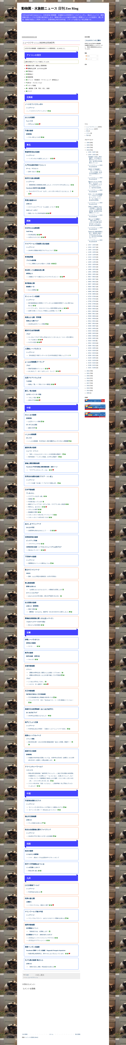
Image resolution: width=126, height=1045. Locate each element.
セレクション (90, 129)
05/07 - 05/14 (92, 323)
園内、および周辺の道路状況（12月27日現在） (42, 576)
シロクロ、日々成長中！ (35, 684)
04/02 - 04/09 (92, 336)
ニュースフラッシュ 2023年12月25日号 (95, 228)
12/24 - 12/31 (92, 154)
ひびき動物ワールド (32, 885)
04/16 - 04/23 (92, 331)
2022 (88, 371)
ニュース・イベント (32, 451)
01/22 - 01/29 (92, 360)
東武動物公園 (30, 283)
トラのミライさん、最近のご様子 (38, 905)
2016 (88, 385)
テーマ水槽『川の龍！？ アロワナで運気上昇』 (42, 483)
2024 (88, 147)
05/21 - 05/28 (92, 318)
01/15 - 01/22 (92, 363)
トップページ (30, 108)
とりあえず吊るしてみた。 (36, 681)
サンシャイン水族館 (32, 296)
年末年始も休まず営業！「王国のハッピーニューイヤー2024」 (47, 729)
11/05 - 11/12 (92, 259)
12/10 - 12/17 (92, 247)
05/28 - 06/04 (92, 316)
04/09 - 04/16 (92, 333)
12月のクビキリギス (34, 237)
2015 (88, 388)
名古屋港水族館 (30, 602)
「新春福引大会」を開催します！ (38, 931)
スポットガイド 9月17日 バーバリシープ (40, 515)
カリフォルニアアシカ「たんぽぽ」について (41, 207)
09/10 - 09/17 (92, 279)
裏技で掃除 (31, 609)
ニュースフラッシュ (33, 977)
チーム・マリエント (32, 168)
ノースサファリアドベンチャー (37, 111)
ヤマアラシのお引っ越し (35, 496)
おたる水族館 (30, 117)
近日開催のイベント (32, 928)
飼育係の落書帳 (31, 643)
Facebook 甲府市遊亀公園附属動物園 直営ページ (41, 467)
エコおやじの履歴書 (32, 854)
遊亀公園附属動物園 (32, 463)
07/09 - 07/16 (92, 301)
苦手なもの (31, 124)
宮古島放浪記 (32, 234)
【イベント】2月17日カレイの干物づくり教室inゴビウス (45, 807)
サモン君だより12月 (34, 137)
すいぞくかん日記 (31, 424)
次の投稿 (24, 1034)
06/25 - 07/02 (92, 306)
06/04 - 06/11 (92, 313)
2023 (88, 150)
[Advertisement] (56, 29)
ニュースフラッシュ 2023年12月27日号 (95, 203)
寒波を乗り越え (33, 870)
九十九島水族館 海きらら (34, 960)
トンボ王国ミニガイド (33, 867)
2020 (88, 375)
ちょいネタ (29, 121)
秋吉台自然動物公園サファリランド (38, 830)
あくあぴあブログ (31, 712)
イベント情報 (30, 739)
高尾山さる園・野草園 (33, 317)
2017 (88, 383)
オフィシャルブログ (32, 593)
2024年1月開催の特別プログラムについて (41, 250)
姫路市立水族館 (30, 751)
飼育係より (29, 273)
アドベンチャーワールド (34, 767)
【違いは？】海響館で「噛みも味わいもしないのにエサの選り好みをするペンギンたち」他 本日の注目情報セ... (95, 222)
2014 (88, 390)
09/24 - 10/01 (92, 274)
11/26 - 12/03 (92, 252)
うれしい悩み (32, 397)
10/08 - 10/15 (92, 269)
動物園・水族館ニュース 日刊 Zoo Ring (49, 8)
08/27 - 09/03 (92, 284)
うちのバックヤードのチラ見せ (35, 621)
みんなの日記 (30, 527)
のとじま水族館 (30, 415)
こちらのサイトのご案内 (93, 40)
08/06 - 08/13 (92, 291)
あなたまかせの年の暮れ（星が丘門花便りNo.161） (44, 596)
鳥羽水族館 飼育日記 (33, 656)
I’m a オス (31, 659)
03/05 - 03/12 (92, 345)
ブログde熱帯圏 (31, 260)
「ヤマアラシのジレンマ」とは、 (38, 470)
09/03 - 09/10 (92, 281)
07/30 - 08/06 (92, 294)
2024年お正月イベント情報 (36, 324)
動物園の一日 (30, 286)
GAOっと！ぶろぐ (32, 210)
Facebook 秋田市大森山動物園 (35, 188)
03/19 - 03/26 (92, 340)
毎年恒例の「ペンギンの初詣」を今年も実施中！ (43, 457)
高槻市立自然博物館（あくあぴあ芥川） (39, 709)
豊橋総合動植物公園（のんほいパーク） (39, 618)
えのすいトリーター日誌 (33, 394)
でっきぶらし (30, 493)
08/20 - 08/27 (92, 286)
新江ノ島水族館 (30, 391)
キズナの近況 (32, 342)
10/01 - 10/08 (92, 272)
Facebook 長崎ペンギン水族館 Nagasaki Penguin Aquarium (45, 950)
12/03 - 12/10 (92, 249)
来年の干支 (31, 400)
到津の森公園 (30, 898)
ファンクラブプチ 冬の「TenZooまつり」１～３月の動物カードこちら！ (51, 700)
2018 (88, 380)
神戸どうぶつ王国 (31, 722)
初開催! (30, 499)
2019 (88, 378)
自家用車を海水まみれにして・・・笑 (39, 530)
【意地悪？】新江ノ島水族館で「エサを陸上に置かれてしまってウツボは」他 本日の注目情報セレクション (95, 159)
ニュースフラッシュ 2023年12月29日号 (95, 178)
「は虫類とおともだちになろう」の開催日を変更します (45, 589)
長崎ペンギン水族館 (32, 947)
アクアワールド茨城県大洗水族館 (37, 244)
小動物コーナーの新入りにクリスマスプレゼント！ (43, 276)
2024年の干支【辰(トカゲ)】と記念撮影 (40, 836)
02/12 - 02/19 (92, 353)
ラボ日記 (29, 381)
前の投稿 (77, 1034)
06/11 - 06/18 (92, 311)
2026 (88, 142)
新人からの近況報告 (34, 625)
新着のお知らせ (31, 586)
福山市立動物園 (30, 816)
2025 (88, 145)
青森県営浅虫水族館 (32, 152)
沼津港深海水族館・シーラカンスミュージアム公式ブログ (43, 547)
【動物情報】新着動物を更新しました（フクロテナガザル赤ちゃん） (49, 185)
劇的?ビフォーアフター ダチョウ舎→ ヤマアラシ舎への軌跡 (46, 504)
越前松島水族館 (30, 447)
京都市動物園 (30, 666)
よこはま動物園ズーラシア (34, 362)
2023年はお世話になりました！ (38, 715)
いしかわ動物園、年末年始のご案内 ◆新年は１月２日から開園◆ (48, 441)
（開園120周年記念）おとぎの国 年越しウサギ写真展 (44, 675)
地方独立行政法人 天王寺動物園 (36, 694)
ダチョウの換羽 (33, 509)
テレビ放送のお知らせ (35, 823)
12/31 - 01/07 (92, 152)
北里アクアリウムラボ (33, 378)
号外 (87, 135)
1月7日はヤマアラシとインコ (37, 940)
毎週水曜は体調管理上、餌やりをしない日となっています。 (46, 953)
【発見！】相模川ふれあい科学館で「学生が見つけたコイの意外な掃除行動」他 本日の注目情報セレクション (95, 209)
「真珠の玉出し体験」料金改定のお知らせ (41, 966)
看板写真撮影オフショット (36, 368)
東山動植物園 (30, 583)
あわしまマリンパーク (33, 524)
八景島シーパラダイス (33, 349)
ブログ (28, 334)
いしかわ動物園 (30, 434)
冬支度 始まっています (35, 501)
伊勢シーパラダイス (32, 640)
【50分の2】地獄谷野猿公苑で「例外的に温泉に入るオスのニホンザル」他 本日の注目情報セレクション (95, 234)
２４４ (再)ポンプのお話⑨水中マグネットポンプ (43, 857)
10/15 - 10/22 (92, 267)
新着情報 (29, 134)
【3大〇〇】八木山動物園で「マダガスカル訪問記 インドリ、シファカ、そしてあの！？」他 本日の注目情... (95, 197)
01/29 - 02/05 (92, 358)
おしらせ (29, 438)
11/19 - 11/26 (92, 254)
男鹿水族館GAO (31, 200)
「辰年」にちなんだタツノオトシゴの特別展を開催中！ (45, 454)
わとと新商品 (32, 290)
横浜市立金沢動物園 (32, 330)
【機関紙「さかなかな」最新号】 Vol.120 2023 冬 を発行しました (48, 612)
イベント (29, 669)
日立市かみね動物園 (32, 228)
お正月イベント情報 (34, 421)
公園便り (29, 902)
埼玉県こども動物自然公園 (34, 270)
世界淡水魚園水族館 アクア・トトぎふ (39, 476)
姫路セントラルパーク (33, 735)
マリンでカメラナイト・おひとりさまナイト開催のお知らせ (46, 918)
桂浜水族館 (29, 851)
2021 (88, 373)
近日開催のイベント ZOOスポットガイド (39, 934)
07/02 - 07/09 (92, 304)
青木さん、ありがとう (35, 507)
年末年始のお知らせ (34, 892)
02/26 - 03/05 (92, 348)
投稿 (88, 56)
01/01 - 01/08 (92, 367)
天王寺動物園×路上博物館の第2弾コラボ (40, 697)
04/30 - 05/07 (92, 326)
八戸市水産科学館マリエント (35, 165)
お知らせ (29, 203)
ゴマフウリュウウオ (34, 543)
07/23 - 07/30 (92, 296)
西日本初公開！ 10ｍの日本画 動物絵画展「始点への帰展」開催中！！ (49, 742)
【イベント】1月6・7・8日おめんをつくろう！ (42, 810)
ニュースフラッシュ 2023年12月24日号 (95, 240)
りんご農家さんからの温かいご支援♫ (39, 263)
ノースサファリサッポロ (34, 104)
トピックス (29, 770)
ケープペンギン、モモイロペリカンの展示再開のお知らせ (45, 308)
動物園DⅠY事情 (32, 512)
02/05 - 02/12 (92, 355)
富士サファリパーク (32, 570)
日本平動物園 (30, 490)
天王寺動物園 (30, 691)
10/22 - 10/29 (92, 264)
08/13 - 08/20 (92, 289)
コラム (88, 133)
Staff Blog (29, 231)
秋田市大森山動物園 (32, 178)
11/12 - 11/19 (92, 257)
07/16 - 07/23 (92, 299)
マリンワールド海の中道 (34, 912)
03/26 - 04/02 (92, 338)
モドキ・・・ (32, 646)
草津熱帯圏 (29, 257)
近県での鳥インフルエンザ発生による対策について (43, 311)
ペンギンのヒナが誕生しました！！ (39, 158)
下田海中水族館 (30, 557)
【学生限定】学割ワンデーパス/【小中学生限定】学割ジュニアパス (48, 355)
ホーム (51, 1034)
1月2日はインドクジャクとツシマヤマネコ (41, 938)
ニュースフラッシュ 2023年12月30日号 (95, 165)
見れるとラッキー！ (34, 550)
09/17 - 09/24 (92, 276)
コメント (89, 59)
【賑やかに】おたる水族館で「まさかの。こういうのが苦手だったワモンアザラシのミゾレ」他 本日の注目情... (95, 184)
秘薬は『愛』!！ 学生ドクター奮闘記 (39, 384)
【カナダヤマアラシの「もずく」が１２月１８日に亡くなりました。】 (50, 191)
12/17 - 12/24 (92, 245)
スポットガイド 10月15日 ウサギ (38, 517)
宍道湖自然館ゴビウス (33, 800)
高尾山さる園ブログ (32, 321)
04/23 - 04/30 (92, 328)
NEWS (28, 573)
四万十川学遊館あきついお (34, 864)
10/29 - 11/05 (92, 262)
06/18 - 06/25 (92, 308)
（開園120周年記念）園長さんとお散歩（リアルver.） (44, 672)
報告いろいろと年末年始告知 (37, 213)
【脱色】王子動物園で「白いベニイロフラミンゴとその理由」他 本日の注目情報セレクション (95, 172)
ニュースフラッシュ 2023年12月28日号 (95, 190)
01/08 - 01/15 (92, 365)
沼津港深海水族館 (31, 537)
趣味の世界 (31, 428)
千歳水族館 (29, 130)
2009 (88, 393)
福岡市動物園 (30, 925)
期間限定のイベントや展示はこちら (39, 563)
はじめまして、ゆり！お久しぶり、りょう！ (41, 371)
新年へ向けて (32, 171)
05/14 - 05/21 (92, 321)
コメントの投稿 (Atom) (31, 1037)
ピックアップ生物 (31, 540)
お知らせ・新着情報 (32, 606)
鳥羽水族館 (29, 653)
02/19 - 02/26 (92, 350)
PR (87, 131)
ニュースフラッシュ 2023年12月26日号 (95, 215)
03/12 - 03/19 (92, 343)
